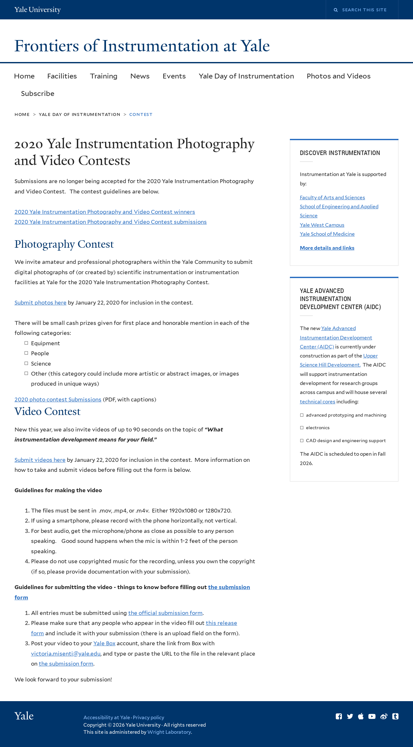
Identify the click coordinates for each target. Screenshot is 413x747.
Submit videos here (40, 460)
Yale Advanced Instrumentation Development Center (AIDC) (336, 337)
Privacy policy (148, 718)
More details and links (327, 248)
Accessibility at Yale (106, 718)
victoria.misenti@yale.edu (66, 653)
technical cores (317, 402)
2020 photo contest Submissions (58, 399)
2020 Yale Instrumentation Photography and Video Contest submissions (111, 222)
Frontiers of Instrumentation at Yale (144, 46)
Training (104, 76)
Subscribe (37, 93)
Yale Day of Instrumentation (246, 76)
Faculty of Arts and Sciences (332, 197)
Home (24, 76)
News (140, 76)
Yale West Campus (322, 225)
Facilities (62, 76)
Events (174, 76)
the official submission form (165, 613)
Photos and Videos (339, 76)
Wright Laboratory (169, 732)
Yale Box (104, 643)
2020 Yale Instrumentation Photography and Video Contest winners (105, 212)
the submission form (66, 663)
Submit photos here (41, 302)
